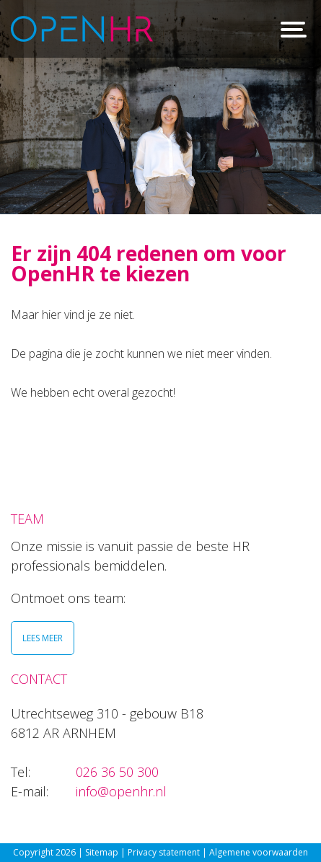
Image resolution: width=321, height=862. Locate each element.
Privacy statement (165, 852)
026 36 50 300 (117, 771)
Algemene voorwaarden (258, 852)
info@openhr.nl (121, 791)
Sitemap (101, 852)
